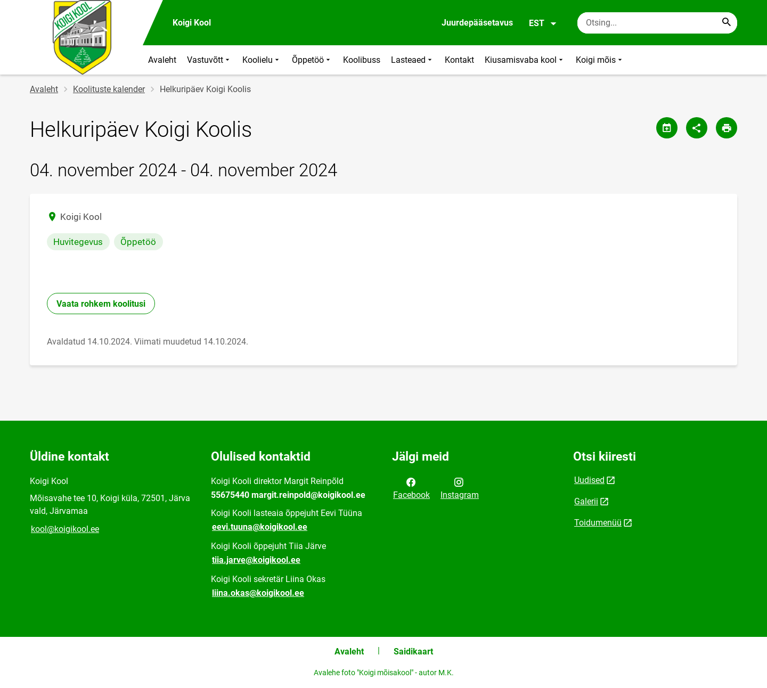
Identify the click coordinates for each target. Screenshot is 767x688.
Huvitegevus (78, 241)
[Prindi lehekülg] (726, 127)
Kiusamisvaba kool (525, 60)
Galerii (586, 501)
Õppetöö (312, 60)
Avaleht (162, 60)
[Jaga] (696, 127)
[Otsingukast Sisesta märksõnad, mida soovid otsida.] (657, 23)
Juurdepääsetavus (477, 23)
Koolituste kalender (109, 89)
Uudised (589, 480)
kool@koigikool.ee (65, 529)
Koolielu (261, 60)
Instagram (459, 488)
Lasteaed (412, 60)
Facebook (411, 488)
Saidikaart (413, 651)
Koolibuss (361, 60)
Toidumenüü (598, 523)
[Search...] (726, 23)
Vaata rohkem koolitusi (100, 304)
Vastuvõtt (209, 60)
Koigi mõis (600, 60)
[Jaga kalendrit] (667, 127)
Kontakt (459, 60)
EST (543, 23)
